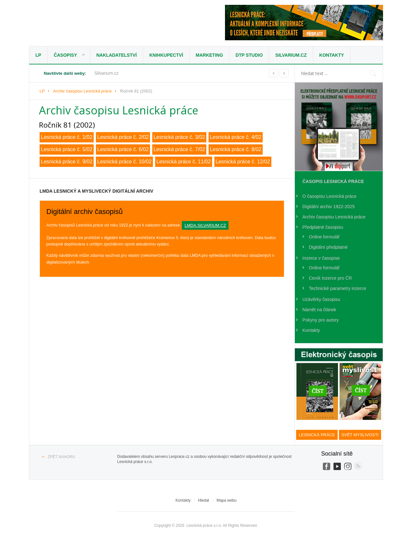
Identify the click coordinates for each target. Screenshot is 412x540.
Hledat (203, 500)
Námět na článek (319, 309)
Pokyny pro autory (321, 320)
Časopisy (65, 55)
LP (38, 55)
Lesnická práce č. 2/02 (123, 137)
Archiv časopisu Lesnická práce (82, 91)
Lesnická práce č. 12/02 (243, 161)
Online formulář (324, 236)
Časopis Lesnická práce (333, 181)
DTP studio (249, 55)
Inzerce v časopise (321, 258)
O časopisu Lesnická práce (330, 196)
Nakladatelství (116, 55)
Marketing (209, 55)
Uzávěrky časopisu (322, 299)
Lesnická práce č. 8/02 (235, 149)
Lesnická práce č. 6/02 (123, 149)
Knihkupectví (166, 55)
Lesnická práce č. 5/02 (66, 149)
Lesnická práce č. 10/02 (124, 161)
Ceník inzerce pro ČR (330, 278)
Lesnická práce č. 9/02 (66, 161)
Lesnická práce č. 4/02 (235, 137)
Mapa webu (227, 500)
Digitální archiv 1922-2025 (329, 206)
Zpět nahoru (61, 457)
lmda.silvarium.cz (205, 225)
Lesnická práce (85, 24)
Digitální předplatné (328, 247)
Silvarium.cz (290, 55)
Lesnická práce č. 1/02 (66, 137)
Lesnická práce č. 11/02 (183, 161)
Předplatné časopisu (323, 227)
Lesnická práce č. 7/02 (179, 149)
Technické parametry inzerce (337, 288)
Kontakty (331, 55)
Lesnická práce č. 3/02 (179, 137)
